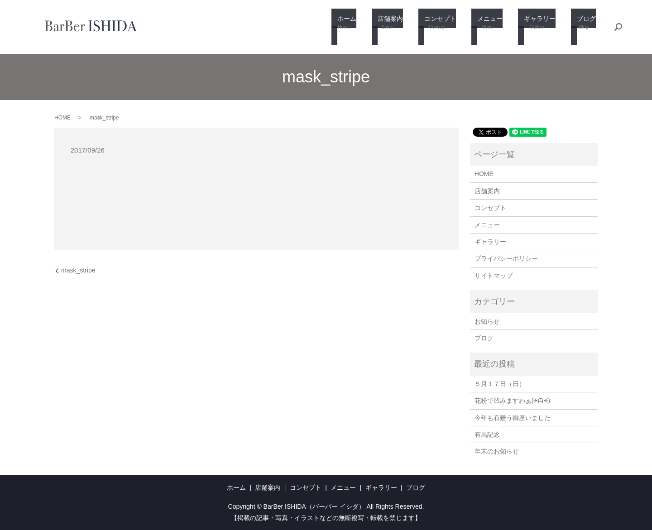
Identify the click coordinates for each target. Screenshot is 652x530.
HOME (62, 118)
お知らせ (487, 321)
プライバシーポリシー (506, 258)
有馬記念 (487, 434)
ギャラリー (544, 27)
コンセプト (452, 27)
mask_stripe (78, 270)
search (618, 27)
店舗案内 (406, 27)
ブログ (585, 27)
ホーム (367, 27)
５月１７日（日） (500, 383)
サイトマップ (494, 275)
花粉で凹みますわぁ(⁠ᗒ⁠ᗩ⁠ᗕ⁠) (512, 400)
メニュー (497, 27)
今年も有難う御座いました (513, 417)
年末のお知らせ (497, 451)
